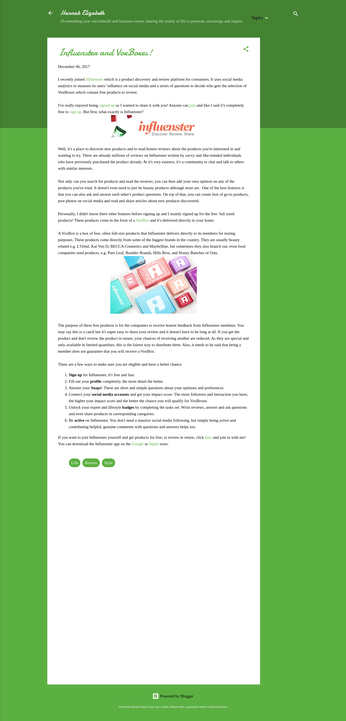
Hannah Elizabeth (82, 12)
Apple (154, 444)
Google (138, 444)
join (193, 105)
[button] (246, 50)
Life (74, 463)
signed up (107, 105)
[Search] (295, 14)
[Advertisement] (281, 119)
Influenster (95, 79)
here (209, 437)
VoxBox (143, 220)
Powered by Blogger (172, 696)
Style (108, 463)
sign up (74, 112)
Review (91, 463)
